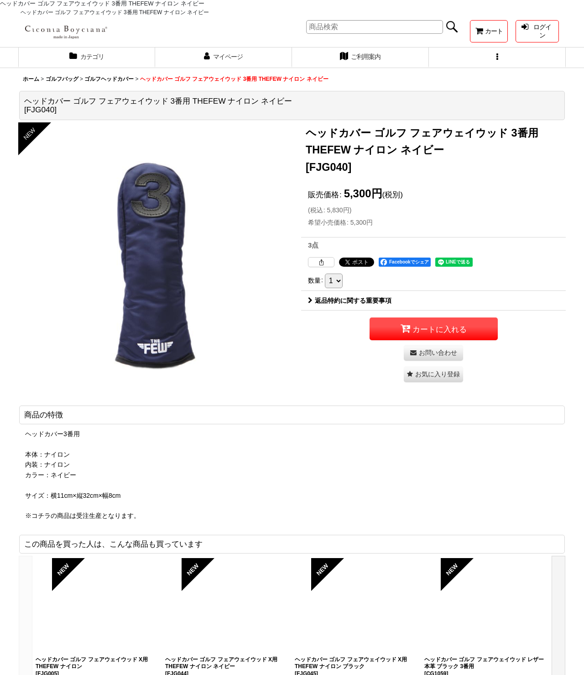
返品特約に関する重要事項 (349, 300)
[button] (497, 57)
